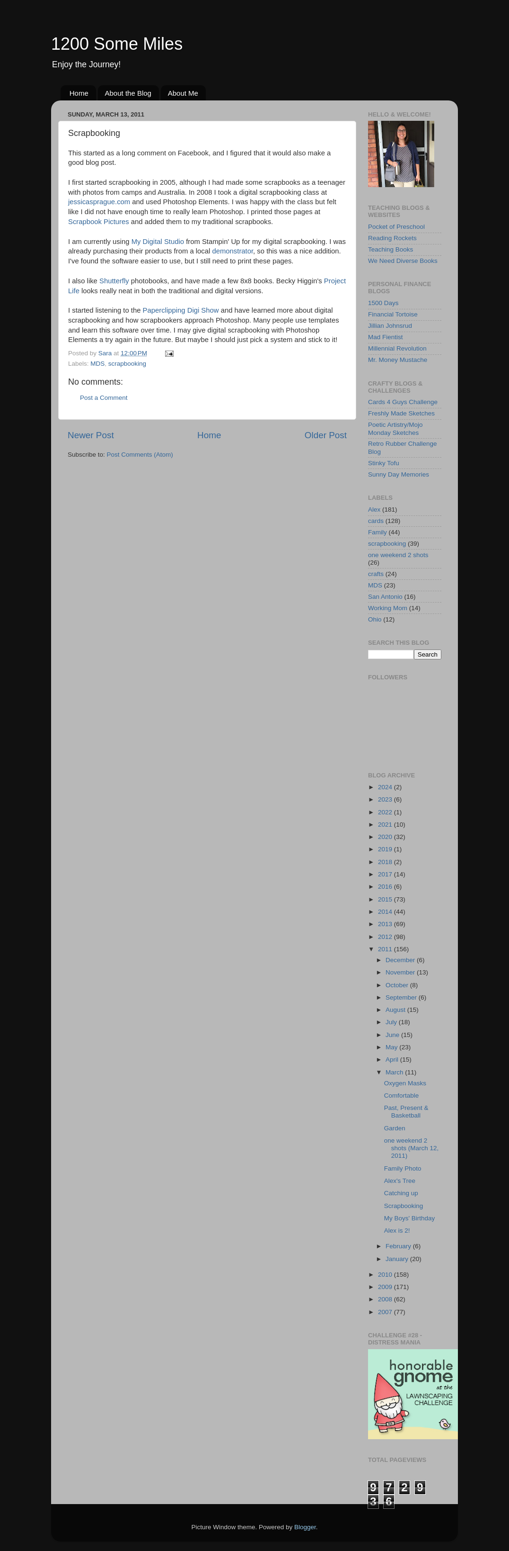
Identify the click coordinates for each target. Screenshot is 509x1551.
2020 (386, 836)
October (398, 985)
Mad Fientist (385, 337)
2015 (386, 899)
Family (377, 532)
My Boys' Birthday (409, 1218)
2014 (386, 911)
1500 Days (383, 303)
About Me (183, 93)
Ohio (375, 619)
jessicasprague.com (99, 202)
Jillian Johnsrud (390, 325)
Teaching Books (390, 249)
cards (376, 520)
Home (79, 93)
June (393, 1034)
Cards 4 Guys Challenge (403, 402)
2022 (386, 812)
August (396, 1009)
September (402, 997)
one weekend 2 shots (398, 555)
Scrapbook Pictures (98, 221)
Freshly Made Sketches (401, 413)
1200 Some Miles (117, 44)
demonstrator (232, 251)
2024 (386, 787)
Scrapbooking (403, 1205)
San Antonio (385, 596)
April (393, 1059)
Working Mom (387, 608)
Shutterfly (114, 281)
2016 (386, 886)
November (401, 972)
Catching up (401, 1193)
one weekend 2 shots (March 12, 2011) (411, 1148)
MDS (97, 363)
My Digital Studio (158, 241)
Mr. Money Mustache (397, 359)
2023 (386, 799)
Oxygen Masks (405, 1083)
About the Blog (128, 93)
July (392, 1022)
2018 (386, 862)
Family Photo (402, 1168)
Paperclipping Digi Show (181, 310)
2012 (386, 936)
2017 (386, 874)
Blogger (305, 1527)
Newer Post (91, 435)
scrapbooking (127, 363)
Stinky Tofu (383, 463)
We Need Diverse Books (403, 260)
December (401, 960)
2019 (386, 849)
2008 (386, 1299)
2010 (386, 1274)
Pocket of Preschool (396, 226)
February (399, 1246)
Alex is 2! (397, 1230)
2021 (386, 824)
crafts (376, 573)
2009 (386, 1286)
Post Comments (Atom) (140, 454)
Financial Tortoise (393, 314)
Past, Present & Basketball (406, 1111)
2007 (386, 1312)
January (398, 1258)
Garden (394, 1128)
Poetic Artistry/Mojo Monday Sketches (395, 428)
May (392, 1047)
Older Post (326, 435)
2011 (386, 949)
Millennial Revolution (397, 348)
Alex (374, 509)
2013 (386, 924)
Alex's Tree (399, 1180)
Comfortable (401, 1095)
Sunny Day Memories (398, 474)
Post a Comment (104, 397)
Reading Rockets (392, 238)
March (395, 1072)
